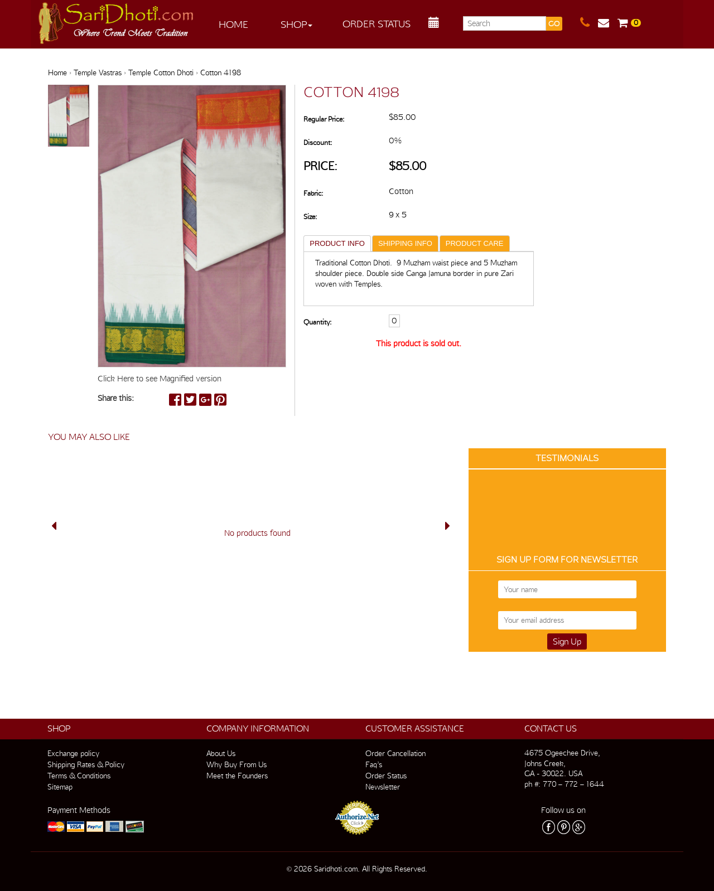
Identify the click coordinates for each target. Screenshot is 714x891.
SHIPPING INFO (405, 243)
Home (233, 24)
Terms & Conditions (78, 775)
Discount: (317, 142)
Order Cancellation (395, 753)
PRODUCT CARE (475, 243)
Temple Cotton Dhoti (161, 72)
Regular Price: (323, 119)
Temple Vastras (98, 72)
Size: (310, 216)
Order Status (376, 24)
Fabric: (313, 193)
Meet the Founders (237, 775)
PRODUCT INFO (337, 243)
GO (553, 24)
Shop (296, 24)
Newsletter (382, 786)
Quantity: (317, 322)
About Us (220, 753)
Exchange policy (73, 753)
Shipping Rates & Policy (85, 764)
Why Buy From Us (236, 764)
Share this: (116, 398)
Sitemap (60, 786)
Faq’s (373, 764)
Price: (320, 166)
